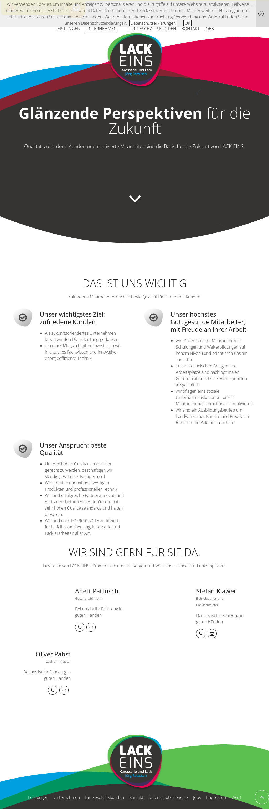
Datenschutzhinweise (168, 797)
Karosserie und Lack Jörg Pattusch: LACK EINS (135, 61)
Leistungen (67, 29)
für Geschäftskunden (151, 29)
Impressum (216, 797)
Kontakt (190, 29)
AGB (236, 797)
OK (187, 23)
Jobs (209, 29)
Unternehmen (101, 29)
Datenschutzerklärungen (153, 23)
